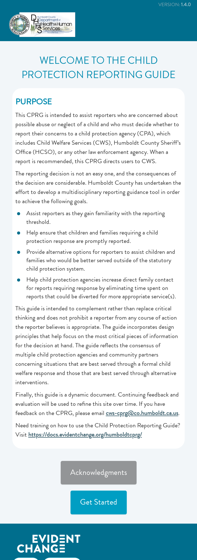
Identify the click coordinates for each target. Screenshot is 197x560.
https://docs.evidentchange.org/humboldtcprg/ (85, 434)
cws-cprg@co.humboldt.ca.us (142, 413)
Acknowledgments (98, 472)
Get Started (98, 502)
